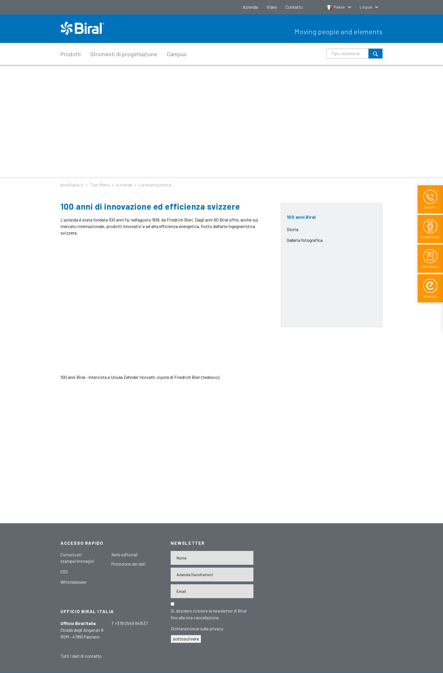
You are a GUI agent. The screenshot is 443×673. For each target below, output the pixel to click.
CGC (64, 571)
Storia (292, 229)
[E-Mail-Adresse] (212, 591)
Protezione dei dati (128, 563)
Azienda (250, 7)
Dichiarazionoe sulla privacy (197, 628)
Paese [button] (335, 7)
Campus (176, 54)
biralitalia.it (72, 184)
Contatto (294, 7)
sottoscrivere (186, 638)
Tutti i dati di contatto (81, 656)
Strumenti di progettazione (123, 54)
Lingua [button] (366, 7)
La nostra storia (155, 184)
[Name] (212, 558)
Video (271, 7)
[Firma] (212, 574)
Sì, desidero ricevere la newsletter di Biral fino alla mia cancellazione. (208, 614)
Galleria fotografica (305, 240)
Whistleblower (73, 582)
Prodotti (70, 54)
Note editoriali (124, 554)
